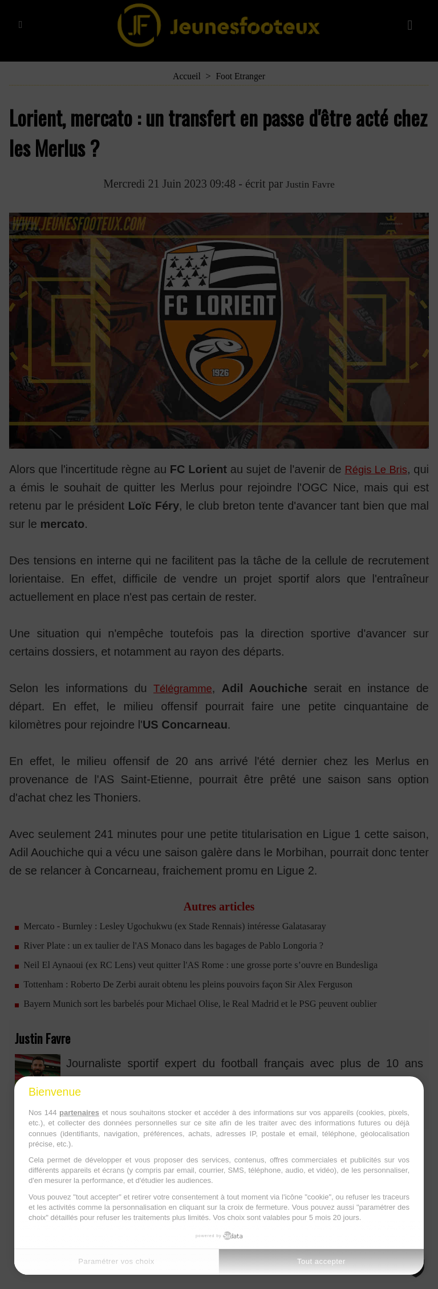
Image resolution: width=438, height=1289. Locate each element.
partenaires (79, 1112)
